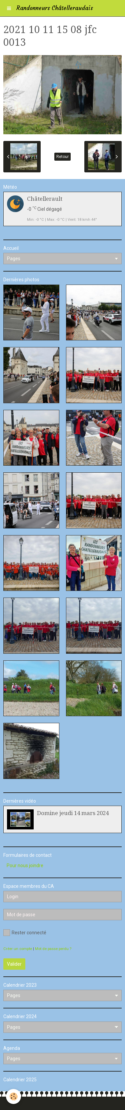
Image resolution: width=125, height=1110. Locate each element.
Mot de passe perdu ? (53, 949)
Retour (62, 156)
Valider (14, 964)
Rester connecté (24, 932)
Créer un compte (17, 949)
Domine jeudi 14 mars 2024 (73, 813)
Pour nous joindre (25, 865)
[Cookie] (13, 1096)
